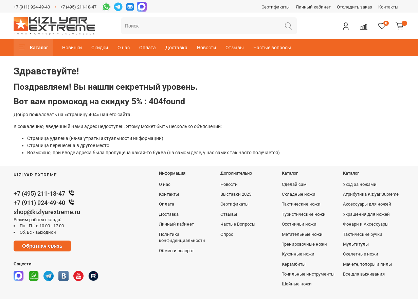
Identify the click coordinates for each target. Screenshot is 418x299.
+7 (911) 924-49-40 (32, 7)
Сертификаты (275, 7)
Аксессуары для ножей (367, 204)
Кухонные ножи (298, 254)
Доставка (176, 47)
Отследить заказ (354, 7)
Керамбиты (294, 264)
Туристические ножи (304, 214)
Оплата (147, 47)
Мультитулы (356, 244)
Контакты (388, 7)
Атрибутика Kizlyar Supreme (371, 194)
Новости (206, 47)
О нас (123, 47)
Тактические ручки (362, 234)
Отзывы (234, 47)
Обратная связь (42, 246)
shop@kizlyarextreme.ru (47, 211)
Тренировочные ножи (304, 244)
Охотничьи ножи (299, 224)
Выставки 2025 (235, 194)
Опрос (226, 234)
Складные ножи (298, 194)
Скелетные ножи (360, 254)
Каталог (33, 48)
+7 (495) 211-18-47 (78, 7)
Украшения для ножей (366, 214)
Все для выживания (364, 274)
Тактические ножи (301, 204)
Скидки (99, 47)
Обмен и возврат (176, 250)
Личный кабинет (313, 7)
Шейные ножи (297, 283)
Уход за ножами (360, 184)
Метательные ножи (302, 234)
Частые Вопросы (237, 224)
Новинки (72, 47)
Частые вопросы (272, 47)
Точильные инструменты (308, 274)
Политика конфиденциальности (182, 237)
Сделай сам (294, 184)
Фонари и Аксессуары (365, 224)
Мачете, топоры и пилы (367, 264)
